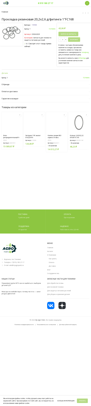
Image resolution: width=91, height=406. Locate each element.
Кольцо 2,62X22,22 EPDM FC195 (76, 256)
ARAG (5, 260)
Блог (49, 340)
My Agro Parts (40, 390)
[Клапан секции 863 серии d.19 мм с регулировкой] (56, 242)
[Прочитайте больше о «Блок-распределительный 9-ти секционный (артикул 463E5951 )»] (20, 235)
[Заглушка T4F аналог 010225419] (34, 242)
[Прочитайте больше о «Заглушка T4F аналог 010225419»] (42, 235)
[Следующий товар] (88, 13)
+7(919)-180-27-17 (17, 332)
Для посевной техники (55, 357)
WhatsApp (82, 58)
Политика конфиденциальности (24, 395)
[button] (64, 235)
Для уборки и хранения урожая (58, 364)
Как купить (53, 329)
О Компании (51, 325)
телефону (85, 52)
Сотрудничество (53, 344)
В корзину (74, 40)
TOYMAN (52, 29)
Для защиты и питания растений (59, 361)
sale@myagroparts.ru (16, 335)
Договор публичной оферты (68, 395)
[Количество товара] (62, 39)
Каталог (50, 321)
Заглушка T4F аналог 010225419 (33, 256)
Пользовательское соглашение (46, 395)
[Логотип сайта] (6, 3)
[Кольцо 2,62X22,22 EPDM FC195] (78, 242)
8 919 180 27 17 (45, 3)
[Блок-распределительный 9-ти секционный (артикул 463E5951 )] (12, 242)
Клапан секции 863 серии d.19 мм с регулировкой (54, 257)
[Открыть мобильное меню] (87, 3)
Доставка (52, 336)
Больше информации (66, 401)
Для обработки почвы (55, 353)
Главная (5, 12)
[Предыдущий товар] (83, 13)
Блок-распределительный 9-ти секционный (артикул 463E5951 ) (12, 258)
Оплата (51, 332)
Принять (82, 401)
